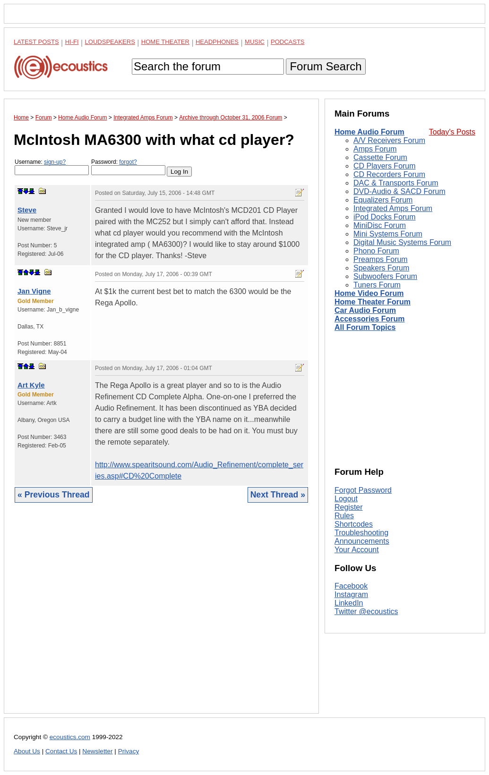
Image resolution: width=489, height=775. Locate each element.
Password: (128, 167)
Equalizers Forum (382, 200)
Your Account (357, 550)
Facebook (351, 586)
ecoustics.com (70, 737)
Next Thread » (277, 494)
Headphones (217, 41)
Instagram (351, 594)
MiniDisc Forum (379, 225)
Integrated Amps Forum (392, 208)
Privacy (128, 751)
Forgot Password (363, 490)
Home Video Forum (369, 293)
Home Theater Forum (373, 302)
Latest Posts (36, 41)
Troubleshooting (361, 533)
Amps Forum (375, 149)
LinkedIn (349, 603)
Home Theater (165, 41)
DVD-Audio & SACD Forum (399, 191)
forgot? (128, 162)
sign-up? (55, 162)
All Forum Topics (365, 327)
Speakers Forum (381, 268)
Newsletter (97, 751)
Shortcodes (354, 524)
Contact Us (61, 751)
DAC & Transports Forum (395, 183)
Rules (344, 516)
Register (349, 507)
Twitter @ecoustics (366, 611)
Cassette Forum (380, 157)
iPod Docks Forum (384, 217)
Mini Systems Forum (387, 234)
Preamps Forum (380, 259)
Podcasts (288, 41)
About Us (27, 751)
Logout (346, 499)
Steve (26, 210)
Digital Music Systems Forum (402, 242)
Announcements (362, 541)
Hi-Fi (72, 41)
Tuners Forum (377, 285)
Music (255, 41)
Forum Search (325, 66)
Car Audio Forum (365, 310)
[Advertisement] (161, 615)
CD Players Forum (384, 166)
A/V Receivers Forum (389, 140)
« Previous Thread (53, 494)
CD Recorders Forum (389, 174)
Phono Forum (376, 251)
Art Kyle (31, 385)
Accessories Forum (370, 319)
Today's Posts (452, 132)
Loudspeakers (110, 41)
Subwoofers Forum (385, 276)
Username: (52, 167)
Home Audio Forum (369, 132)
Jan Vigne (34, 291)
